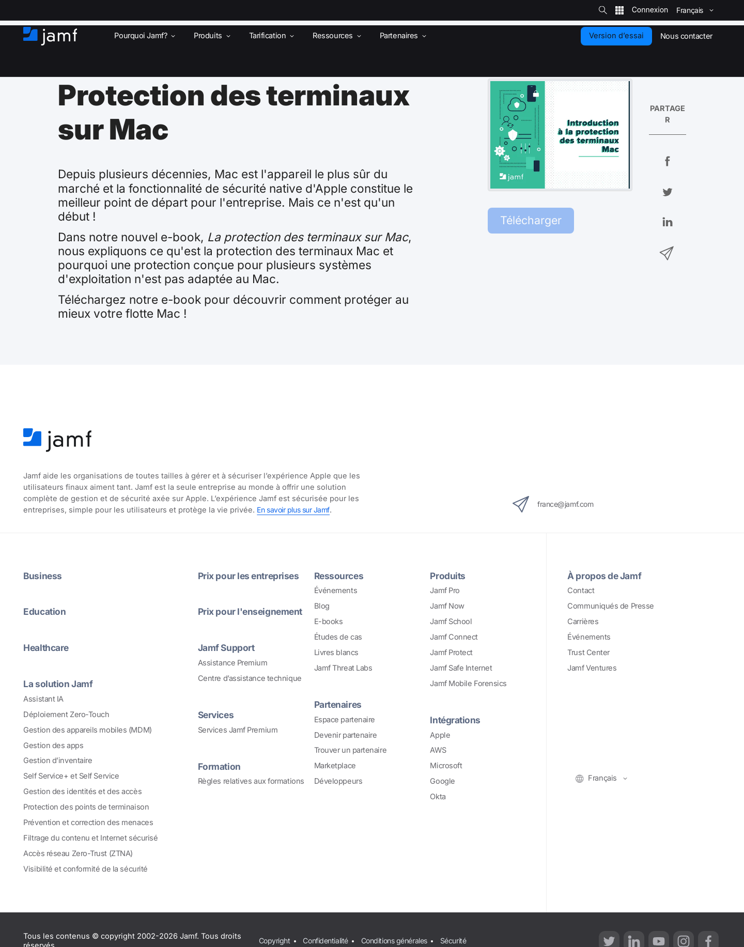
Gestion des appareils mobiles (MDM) (87, 730)
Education (45, 611)
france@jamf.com (556, 504)
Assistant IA (43, 699)
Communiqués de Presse (610, 606)
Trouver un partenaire (350, 750)
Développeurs (338, 781)
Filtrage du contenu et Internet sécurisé (90, 838)
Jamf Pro (444, 590)
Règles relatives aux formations (251, 781)
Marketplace (335, 765)
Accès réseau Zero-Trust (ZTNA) (78, 853)
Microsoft (446, 765)
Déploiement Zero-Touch (66, 714)
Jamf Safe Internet (461, 668)
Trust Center (588, 652)
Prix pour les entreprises (250, 575)
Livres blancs (336, 652)
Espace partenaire (344, 719)
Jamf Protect (451, 652)
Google (442, 781)
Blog (322, 606)
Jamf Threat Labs (343, 668)
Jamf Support (227, 647)
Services (217, 714)
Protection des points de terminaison (86, 807)
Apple (440, 735)
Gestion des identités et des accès (82, 791)
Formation (220, 766)
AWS (438, 750)
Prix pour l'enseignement (252, 611)
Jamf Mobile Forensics (468, 683)
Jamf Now (447, 606)
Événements (336, 590)
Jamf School (451, 621)
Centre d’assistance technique (250, 678)
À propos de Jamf (605, 575)
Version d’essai (616, 35)
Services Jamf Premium (238, 730)
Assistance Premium (233, 662)
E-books (328, 621)
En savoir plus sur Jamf (296, 510)
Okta (437, 796)
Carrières (582, 621)
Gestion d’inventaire (57, 760)
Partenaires (339, 704)
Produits (448, 575)
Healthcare (47, 647)
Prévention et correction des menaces (88, 822)
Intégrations (456, 719)
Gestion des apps (53, 745)
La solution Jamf (59, 683)
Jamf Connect (454, 637)
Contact (580, 590)
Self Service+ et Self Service (71, 776)
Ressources (340, 575)
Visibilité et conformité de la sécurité (85, 869)
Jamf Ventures (591, 668)
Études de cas (338, 637)
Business (43, 575)
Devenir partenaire (345, 735)
